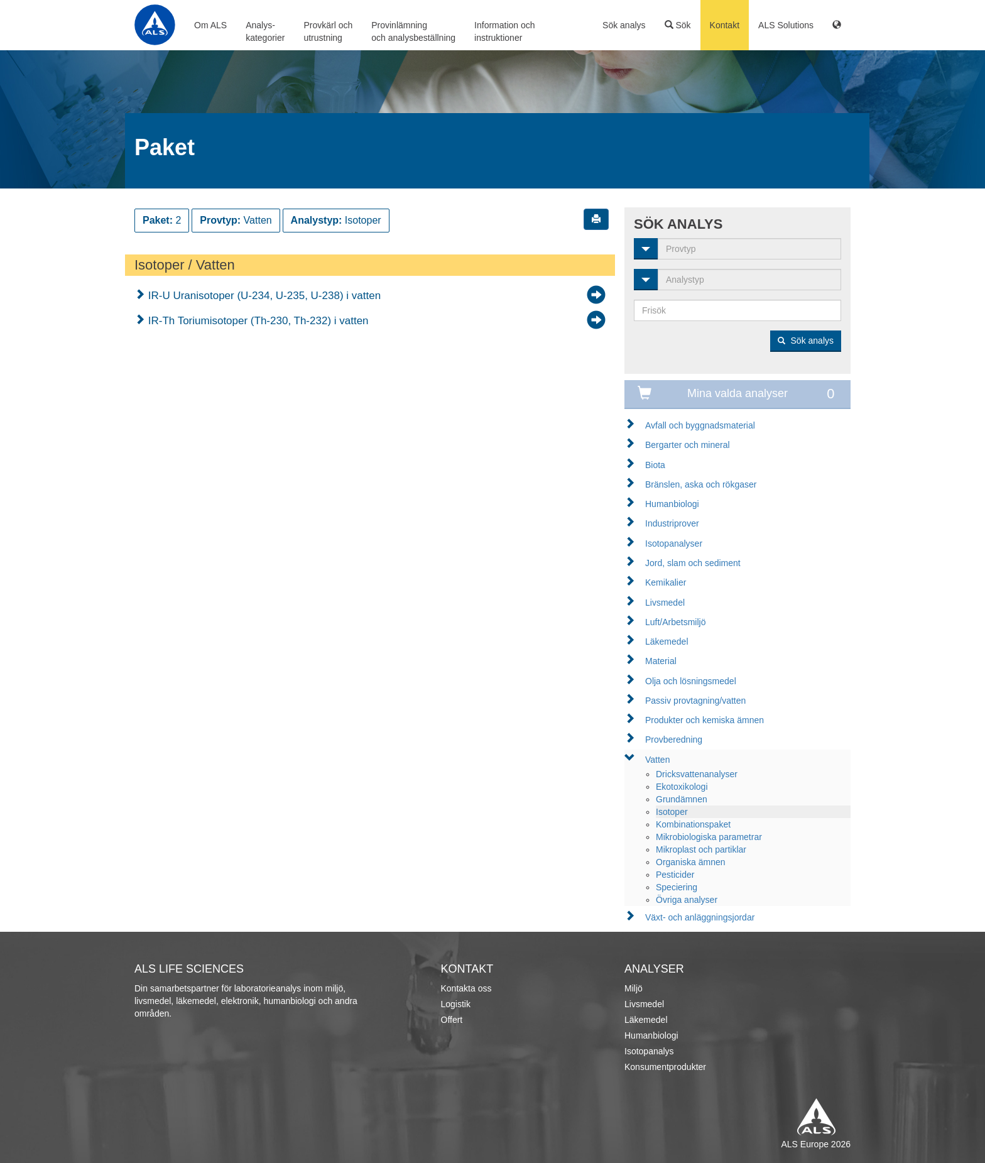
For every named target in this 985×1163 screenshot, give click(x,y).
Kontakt (724, 25)
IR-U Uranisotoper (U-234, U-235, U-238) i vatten (263, 296)
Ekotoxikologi (682, 787)
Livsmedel (665, 603)
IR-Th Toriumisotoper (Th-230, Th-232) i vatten (257, 321)
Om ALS (210, 25)
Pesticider (675, 875)
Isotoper (672, 812)
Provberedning (673, 739)
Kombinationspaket (693, 824)
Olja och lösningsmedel (690, 681)
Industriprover (672, 523)
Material (661, 661)
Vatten (657, 760)
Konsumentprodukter (665, 1067)
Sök (678, 25)
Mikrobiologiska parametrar (709, 837)
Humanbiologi (672, 504)
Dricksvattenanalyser (696, 774)
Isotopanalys (649, 1051)
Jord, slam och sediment (693, 563)
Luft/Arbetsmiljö (675, 622)
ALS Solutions (786, 25)
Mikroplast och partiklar (701, 849)
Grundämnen (681, 799)
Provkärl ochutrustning (327, 31)
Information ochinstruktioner (504, 31)
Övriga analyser (686, 900)
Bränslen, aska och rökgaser (700, 484)
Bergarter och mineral (687, 445)
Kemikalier (665, 582)
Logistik (456, 1004)
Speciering (676, 887)
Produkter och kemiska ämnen (704, 720)
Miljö (633, 988)
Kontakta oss (466, 988)
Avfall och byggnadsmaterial (700, 425)
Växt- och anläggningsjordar (699, 917)
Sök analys (623, 25)
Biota (655, 465)
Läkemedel (666, 641)
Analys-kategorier (265, 31)
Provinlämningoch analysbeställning (413, 31)
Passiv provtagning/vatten (695, 701)
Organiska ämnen (691, 862)
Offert (452, 1020)
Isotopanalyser (673, 543)
